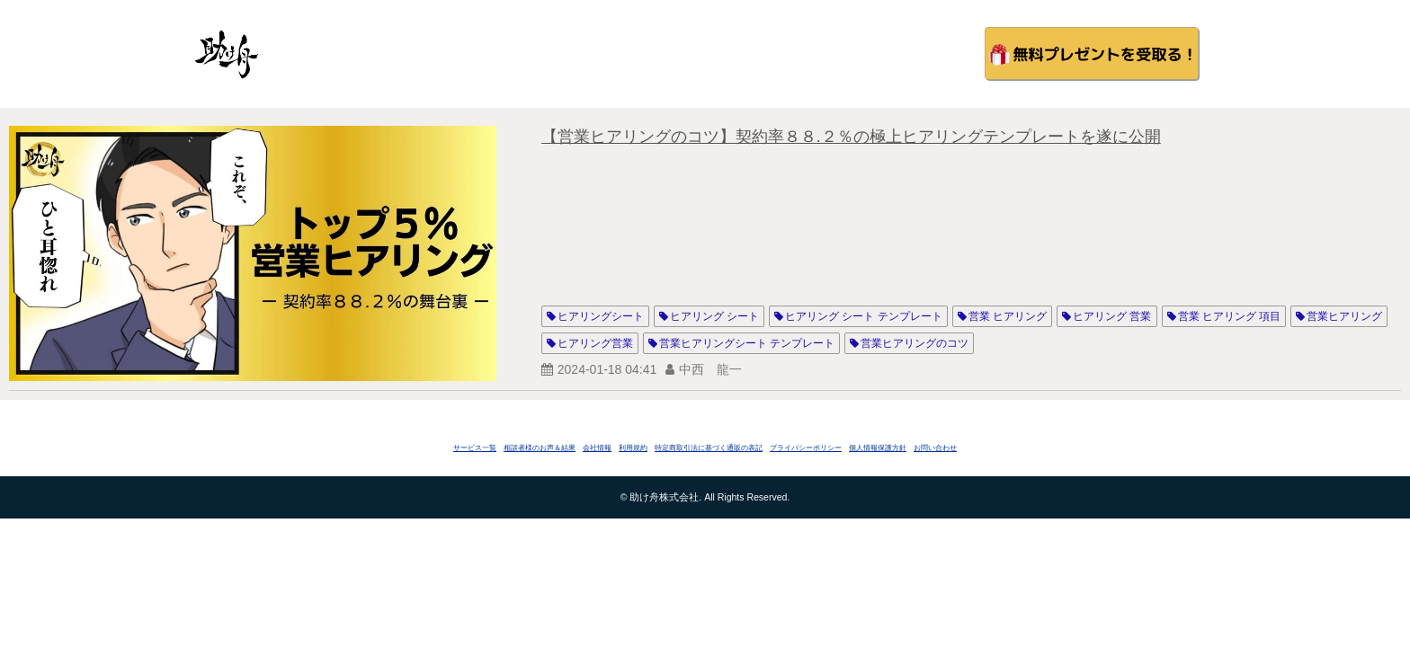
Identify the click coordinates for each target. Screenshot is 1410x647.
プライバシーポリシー (806, 448)
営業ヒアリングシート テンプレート (746, 343)
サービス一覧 (474, 448)
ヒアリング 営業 (1112, 316)
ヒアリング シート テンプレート (863, 316)
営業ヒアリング (1344, 316)
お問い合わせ (935, 448)
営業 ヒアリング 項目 (1229, 316)
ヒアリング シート (714, 316)
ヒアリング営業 (595, 343)
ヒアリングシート (601, 316)
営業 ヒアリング (1007, 316)
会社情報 (597, 448)
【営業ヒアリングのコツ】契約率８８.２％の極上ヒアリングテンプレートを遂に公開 (851, 137)
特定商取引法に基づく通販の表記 (709, 448)
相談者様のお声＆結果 (540, 448)
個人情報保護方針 (877, 448)
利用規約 (633, 448)
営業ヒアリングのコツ (914, 343)
